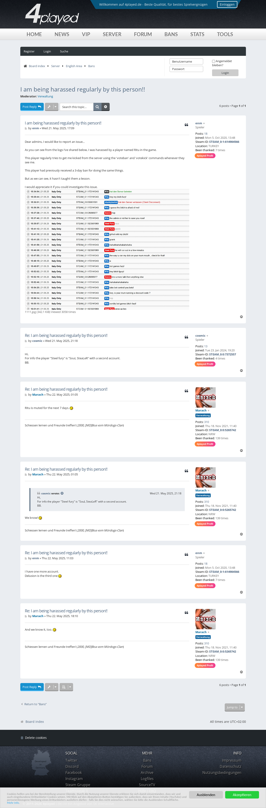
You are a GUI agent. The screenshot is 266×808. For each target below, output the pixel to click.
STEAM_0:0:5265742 (222, 430)
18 (205, 134)
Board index (37, 66)
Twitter (71, 760)
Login (47, 51)
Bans (171, 34)
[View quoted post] (62, 493)
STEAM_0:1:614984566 (224, 142)
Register (29, 51)
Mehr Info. (104, 803)
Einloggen (223, 4)
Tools (225, 34)
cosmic (200, 336)
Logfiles (147, 778)
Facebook (73, 772)
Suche (64, 51)
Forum (143, 34)
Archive (147, 772)
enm (198, 123)
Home (34, 34)
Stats (197, 34)
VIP (86, 34)
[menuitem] (33, 737)
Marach (201, 410)
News (62, 34)
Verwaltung (45, 96)
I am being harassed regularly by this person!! (82, 89)
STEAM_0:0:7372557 (222, 354)
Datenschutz (230, 766)
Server (112, 34)
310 (206, 422)
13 (205, 346)
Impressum (231, 760)
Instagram (74, 778)
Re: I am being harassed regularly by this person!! (66, 335)
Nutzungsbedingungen (221, 772)
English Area (74, 66)
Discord (72, 766)
